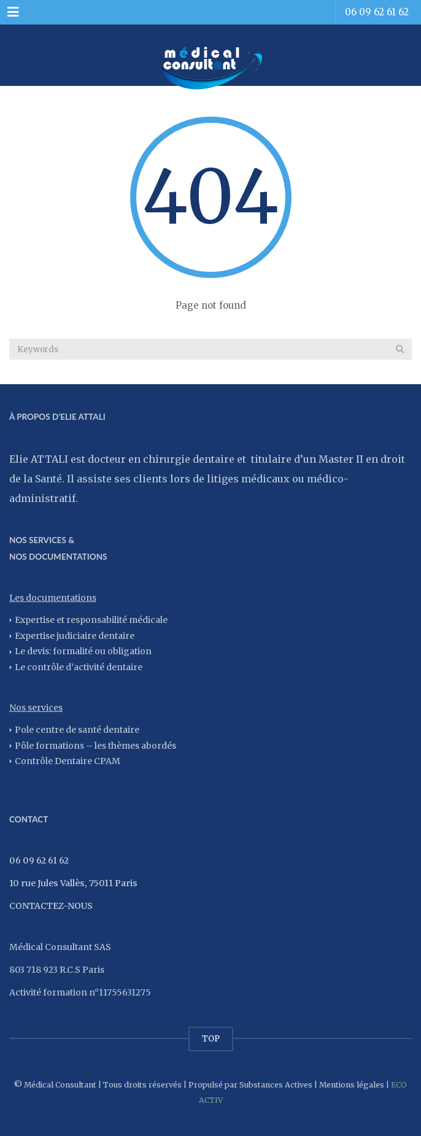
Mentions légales (351, 1084)
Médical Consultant (60, 1084)
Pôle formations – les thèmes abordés (95, 745)
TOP (211, 1039)
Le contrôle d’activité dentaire (78, 667)
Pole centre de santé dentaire (77, 729)
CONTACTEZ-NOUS (51, 905)
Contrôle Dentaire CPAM (67, 761)
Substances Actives (275, 1084)
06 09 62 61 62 (377, 12)
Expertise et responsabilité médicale (91, 619)
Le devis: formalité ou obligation (83, 651)
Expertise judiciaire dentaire (74, 635)
